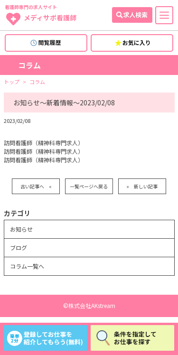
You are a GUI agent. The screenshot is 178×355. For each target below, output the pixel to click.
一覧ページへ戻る (89, 186)
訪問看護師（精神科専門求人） (44, 143)
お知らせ (21, 229)
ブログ (18, 247)
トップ (11, 81)
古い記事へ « (36, 186)
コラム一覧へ (27, 266)
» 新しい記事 (142, 186)
